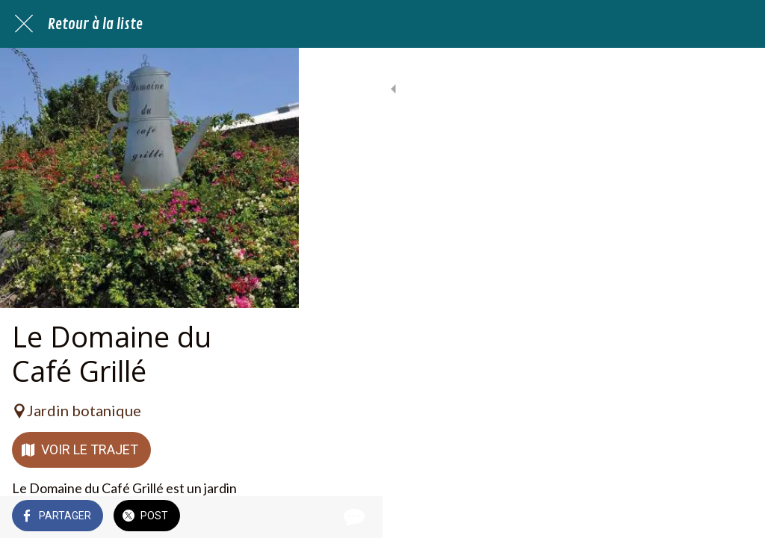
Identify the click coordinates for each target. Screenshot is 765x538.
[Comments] (735, 517)
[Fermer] (24, 24)
